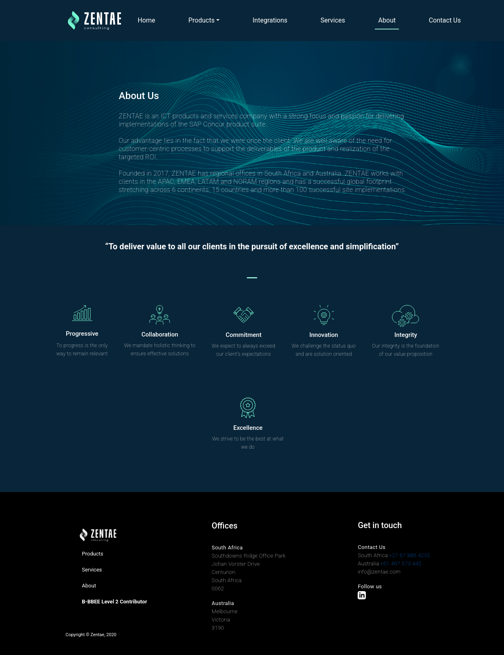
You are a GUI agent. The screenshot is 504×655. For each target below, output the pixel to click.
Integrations (270, 20)
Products (201, 20)
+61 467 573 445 (400, 563)
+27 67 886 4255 (409, 555)
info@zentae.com (379, 572)
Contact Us (445, 20)
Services (332, 20)
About (387, 20)
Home (146, 20)
